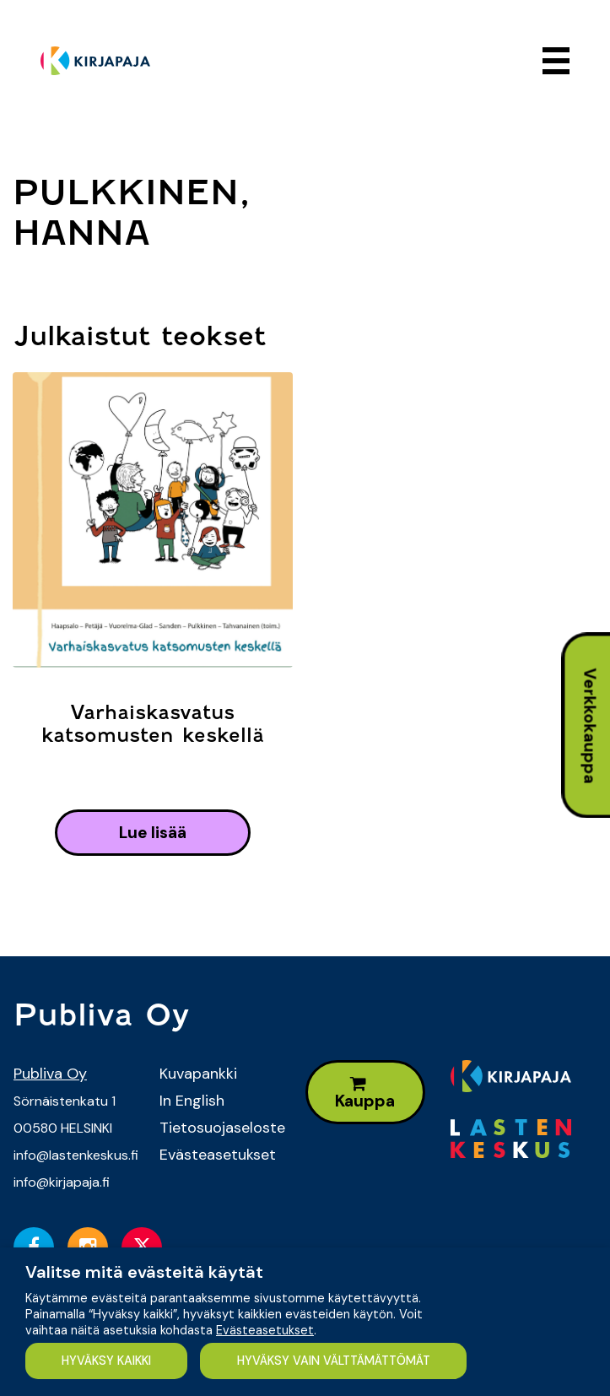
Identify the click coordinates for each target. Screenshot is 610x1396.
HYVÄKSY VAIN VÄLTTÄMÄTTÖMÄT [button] (333, 1360)
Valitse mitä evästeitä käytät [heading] (144, 1272)
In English (191, 1100)
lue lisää (152, 832)
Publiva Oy (50, 1073)
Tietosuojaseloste (219, 1127)
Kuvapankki (198, 1073)
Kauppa (365, 1093)
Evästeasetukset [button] (265, 1330)
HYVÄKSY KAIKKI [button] (106, 1360)
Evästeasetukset (217, 1154)
